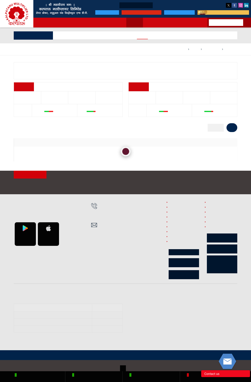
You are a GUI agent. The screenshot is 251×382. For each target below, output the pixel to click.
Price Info (154, 35)
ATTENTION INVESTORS (31, 175)
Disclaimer (213, 202)
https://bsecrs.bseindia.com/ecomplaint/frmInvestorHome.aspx (177, 322)
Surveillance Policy (180, 217)
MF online (175, 22)
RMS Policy (213, 207)
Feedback (217, 5)
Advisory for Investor (222, 238)
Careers (211, 222)
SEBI (77, 355)
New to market (153, 22)
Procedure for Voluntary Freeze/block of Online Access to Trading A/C (222, 264)
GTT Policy (213, 212)
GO (231, 127)
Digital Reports (113, 35)
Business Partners (154, 5)
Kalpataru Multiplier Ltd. (16, 13)
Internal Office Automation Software (220, 229)
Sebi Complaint (178, 232)
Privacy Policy (177, 222)
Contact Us (195, 22)
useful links (214, 217)
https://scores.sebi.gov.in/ (154, 308)
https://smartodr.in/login (174, 301)
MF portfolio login (177, 12)
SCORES (90, 355)
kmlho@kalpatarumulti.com (121, 227)
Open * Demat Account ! (120, 5)
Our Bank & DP (102, 12)
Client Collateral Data (184, 275)
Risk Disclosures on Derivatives (222, 249)
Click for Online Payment (137, 12)
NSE (36, 355)
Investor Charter (178, 237)
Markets (132, 22)
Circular (184, 252)
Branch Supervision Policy (184, 227)
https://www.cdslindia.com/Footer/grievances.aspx (171, 332)
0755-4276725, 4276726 (117, 216)
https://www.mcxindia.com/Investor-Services (166, 317)
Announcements (109, 22)
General (60, 35)
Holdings (93, 35)
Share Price (228, 49)
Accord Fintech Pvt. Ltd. (223, 366)
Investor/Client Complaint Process (184, 243)
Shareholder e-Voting (184, 263)
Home (176, 49)
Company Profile (207, 49)
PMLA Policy (176, 212)
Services (86, 22)
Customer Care (198, 5)
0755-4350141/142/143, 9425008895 (126, 207)
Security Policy (177, 202)
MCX (55, 355)
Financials (76, 35)
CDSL (66, 355)
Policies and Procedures (183, 207)
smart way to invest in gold (226, 12)
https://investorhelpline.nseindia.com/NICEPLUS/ (168, 327)
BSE (46, 355)
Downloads (177, 5)
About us (69, 22)
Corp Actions (135, 35)
